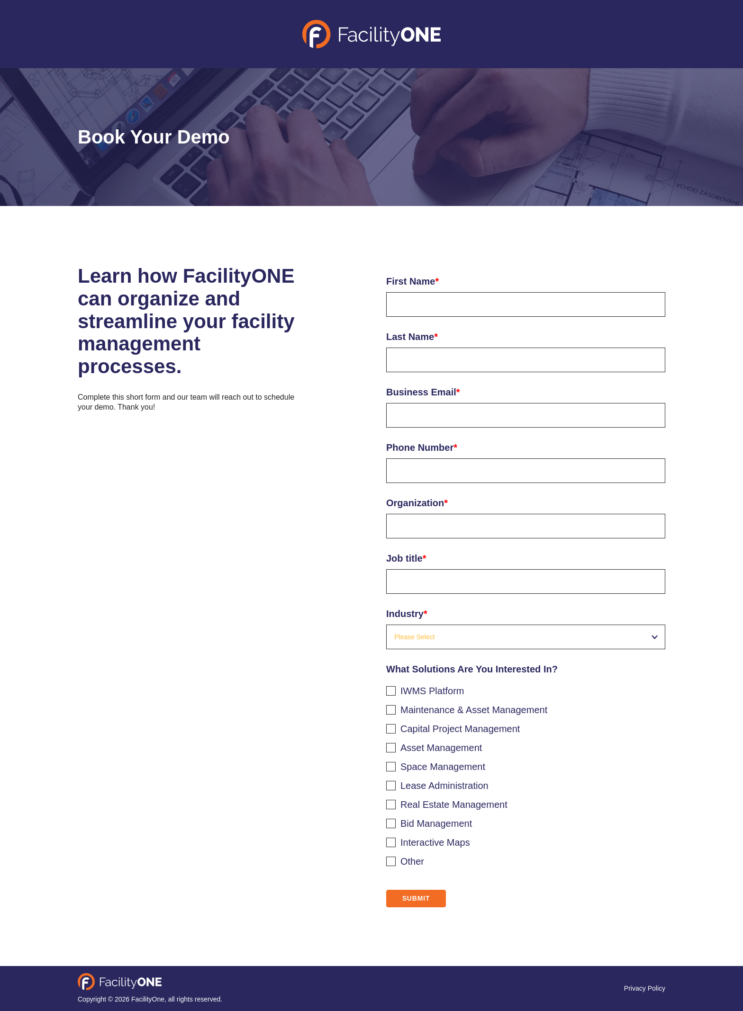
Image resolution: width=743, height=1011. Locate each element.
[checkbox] (525, 774)
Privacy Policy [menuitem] (644, 988)
